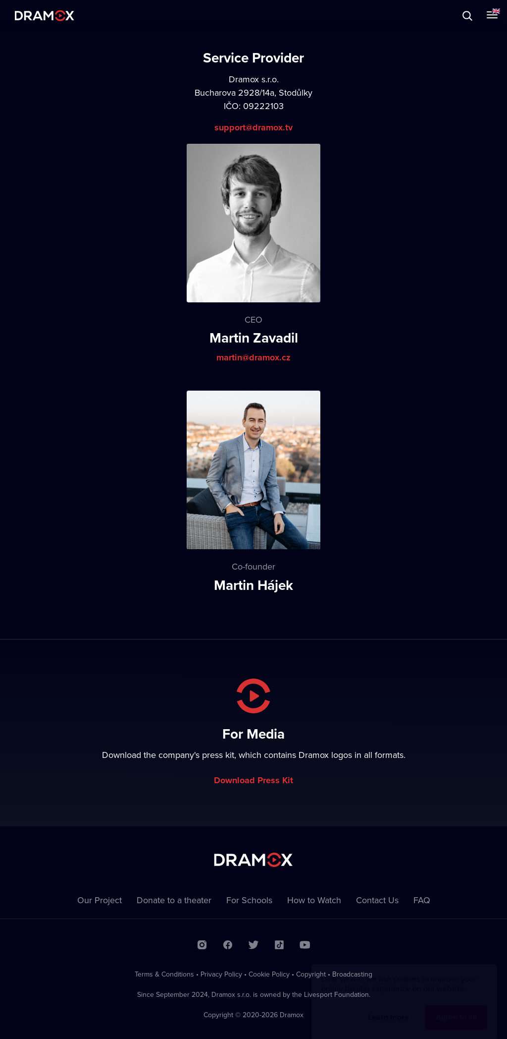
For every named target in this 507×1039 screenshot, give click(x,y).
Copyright (311, 974)
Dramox (44, 15)
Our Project (99, 900)
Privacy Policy (221, 974)
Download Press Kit (253, 780)
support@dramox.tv (253, 127)
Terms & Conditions (164, 974)
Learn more (388, 1007)
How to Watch (314, 900)
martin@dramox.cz (253, 357)
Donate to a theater (174, 900)
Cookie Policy (269, 974)
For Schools (249, 900)
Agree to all (456, 1007)
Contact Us (377, 900)
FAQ (421, 900)
